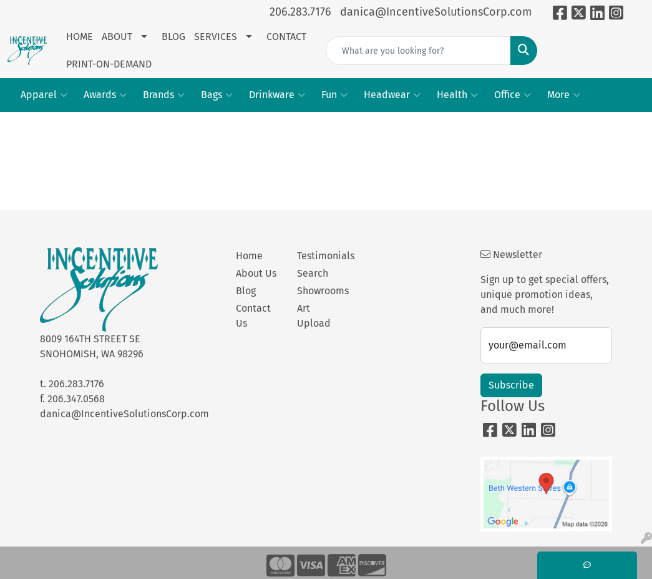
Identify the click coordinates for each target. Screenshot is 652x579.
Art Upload (314, 315)
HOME (79, 36)
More (563, 94)
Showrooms (320, 291)
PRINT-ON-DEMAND (109, 64)
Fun (334, 94)
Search (312, 273)
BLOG (173, 36)
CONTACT (286, 36)
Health (457, 94)
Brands (164, 94)
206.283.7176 (300, 12)
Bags (217, 94)
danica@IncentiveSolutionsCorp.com (436, 12)
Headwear (392, 94)
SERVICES (215, 36)
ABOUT (117, 36)
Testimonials (320, 256)
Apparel (44, 94)
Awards (105, 94)
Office (512, 94)
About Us (256, 273)
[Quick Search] (418, 50)
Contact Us (253, 315)
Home (249, 256)
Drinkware (277, 94)
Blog (246, 291)
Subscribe (511, 385)
